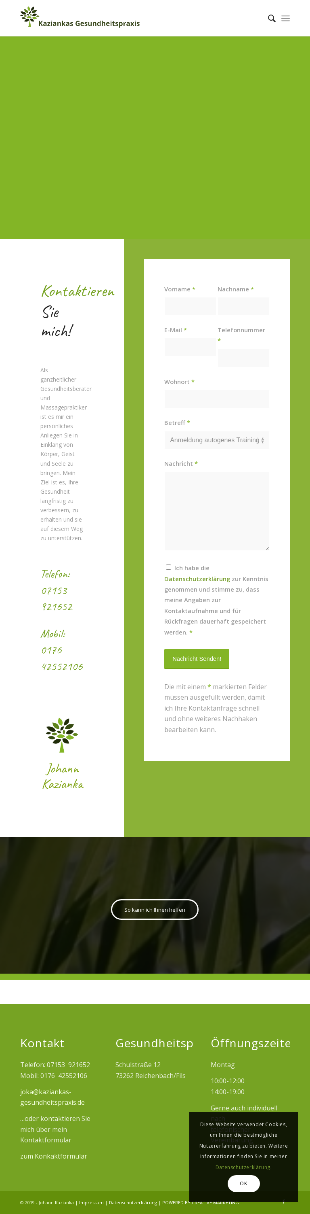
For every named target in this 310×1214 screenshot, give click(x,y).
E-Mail (175, 330)
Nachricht (181, 463)
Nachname (236, 289)
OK (243, 1183)
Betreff (177, 422)
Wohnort (179, 382)
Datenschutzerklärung (133, 1202)
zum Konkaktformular (53, 1156)
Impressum (92, 1202)
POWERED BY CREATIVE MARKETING (200, 1202)
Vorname (179, 289)
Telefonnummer (241, 335)
